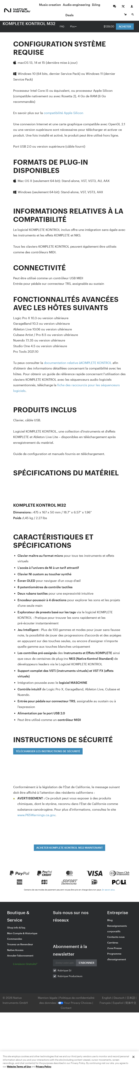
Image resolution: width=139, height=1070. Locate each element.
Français (105, 1002)
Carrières (112, 942)
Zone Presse (114, 948)
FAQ (62, 26)
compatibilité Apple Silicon (63, 113)
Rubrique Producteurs (70, 976)
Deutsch (119, 997)
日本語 (131, 997)
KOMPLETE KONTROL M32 (29, 23)
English (107, 997)
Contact (66, 1007)
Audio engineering (79, 5)
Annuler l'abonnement (20, 955)
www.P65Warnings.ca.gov (36, 815)
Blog (110, 920)
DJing (99, 5)
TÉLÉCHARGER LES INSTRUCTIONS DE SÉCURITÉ (48, 751)
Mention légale (48, 997)
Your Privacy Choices (75, 1002)
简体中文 (130, 1002)
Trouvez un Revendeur (20, 944)
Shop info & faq (16, 927)
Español (118, 1002)
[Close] (133, 1066)
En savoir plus (108, 890)
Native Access (15, 950)
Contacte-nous (116, 936)
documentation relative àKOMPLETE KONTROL (78, 363)
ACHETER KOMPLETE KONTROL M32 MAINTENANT (69, 847)
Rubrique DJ (64, 970)
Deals (73, 15)
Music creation (53, 5)
